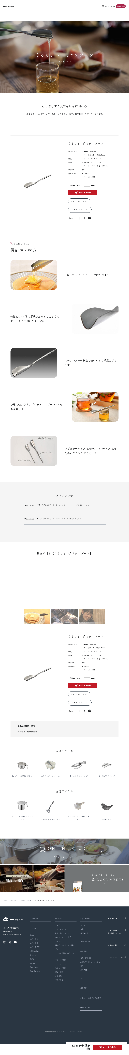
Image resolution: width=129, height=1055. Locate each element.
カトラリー (58, 946)
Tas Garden (35, 976)
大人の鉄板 (34, 944)
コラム (79, 930)
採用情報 (80, 978)
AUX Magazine (83, 946)
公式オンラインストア (80, 201)
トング (56, 930)
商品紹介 (57, 923)
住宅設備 (57, 981)
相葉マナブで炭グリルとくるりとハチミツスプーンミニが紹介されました (62, 507)
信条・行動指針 (82, 963)
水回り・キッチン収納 (62, 942)
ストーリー (34, 923)
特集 (78, 934)
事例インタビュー (83, 938)
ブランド (33, 933)
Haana (33, 960)
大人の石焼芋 (35, 952)
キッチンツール (59, 934)
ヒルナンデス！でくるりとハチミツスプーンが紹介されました (57, 516)
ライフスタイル (59, 969)
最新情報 (81, 996)
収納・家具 (58, 977)
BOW (32, 964)
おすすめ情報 (82, 923)
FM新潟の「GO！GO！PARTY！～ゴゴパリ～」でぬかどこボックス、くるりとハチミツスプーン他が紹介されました (64, 525)
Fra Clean (34, 972)
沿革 (78, 974)
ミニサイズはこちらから (80, 211)
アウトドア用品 (59, 965)
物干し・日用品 (59, 973)
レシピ (80, 986)
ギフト (56, 954)
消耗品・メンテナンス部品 (63, 950)
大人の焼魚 (34, 948)
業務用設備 (58, 985)
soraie (32, 968)
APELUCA (34, 956)
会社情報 (81, 956)
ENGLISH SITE (83, 1019)
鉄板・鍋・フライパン (62, 938)
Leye (32, 940)
